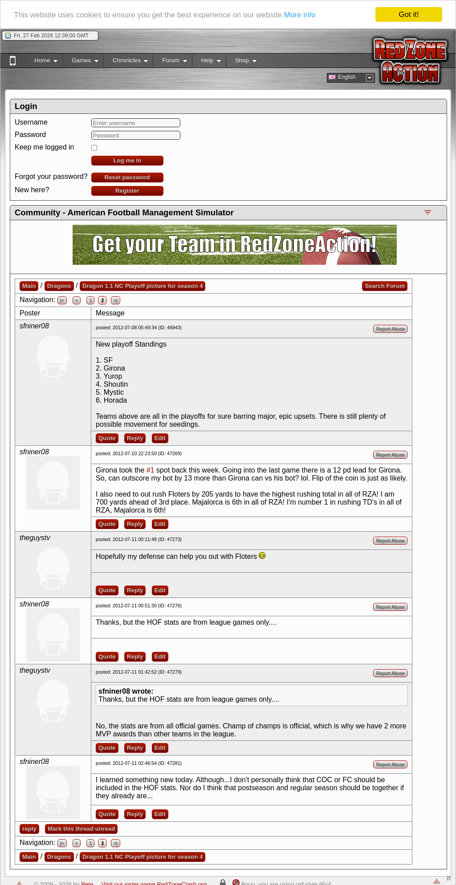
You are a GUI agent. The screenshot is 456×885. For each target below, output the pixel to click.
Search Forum (385, 286)
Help (206, 62)
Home (41, 62)
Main (29, 286)
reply (29, 828)
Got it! (409, 14)
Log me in (127, 160)
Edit (160, 438)
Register (127, 190)
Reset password (127, 177)
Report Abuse (390, 328)
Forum (170, 62)
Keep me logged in (44, 147)
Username (31, 122)
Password (30, 134)
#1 (151, 470)
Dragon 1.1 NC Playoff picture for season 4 (142, 286)
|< (62, 300)
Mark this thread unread (81, 828)
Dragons (59, 286)
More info (300, 15)
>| (116, 300)
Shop (241, 62)
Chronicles (125, 62)
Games (80, 62)
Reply (135, 438)
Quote (107, 438)
